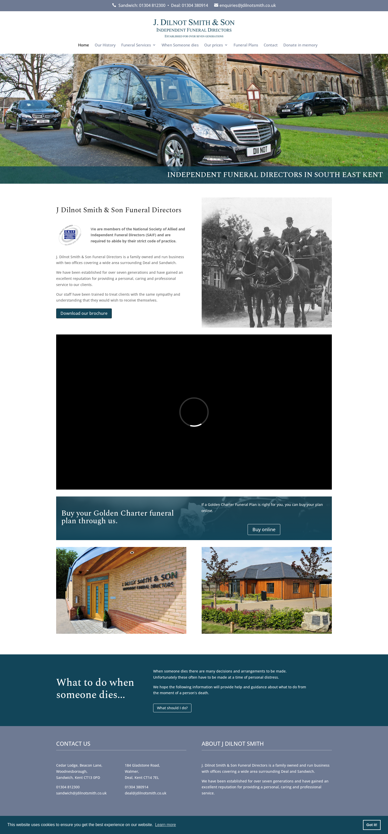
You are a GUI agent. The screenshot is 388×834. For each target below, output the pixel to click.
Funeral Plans (246, 45)
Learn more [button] (165, 825)
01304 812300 (68, 787)
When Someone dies (180, 45)
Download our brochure (83, 313)
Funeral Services (136, 45)
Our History (105, 45)
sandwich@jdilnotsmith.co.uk (81, 793)
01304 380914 (136, 787)
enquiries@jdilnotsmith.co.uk (248, 5)
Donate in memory (300, 45)
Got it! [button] (371, 825)
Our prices (213, 45)
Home (83, 45)
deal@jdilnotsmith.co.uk (145, 793)
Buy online (263, 529)
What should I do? (172, 707)
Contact (271, 45)
